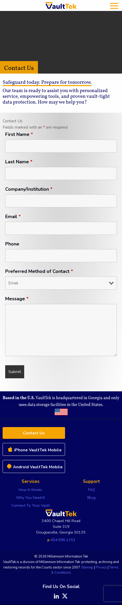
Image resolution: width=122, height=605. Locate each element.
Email (13, 216)
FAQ (91, 489)
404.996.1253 (62, 539)
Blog (91, 497)
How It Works (30, 489)
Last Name (19, 161)
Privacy (101, 567)
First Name (19, 134)
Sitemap (87, 567)
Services (31, 481)
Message (17, 298)
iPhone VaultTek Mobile (34, 450)
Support (91, 481)
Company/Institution (29, 189)
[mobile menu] (114, 5)
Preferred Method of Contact (39, 271)
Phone (12, 244)
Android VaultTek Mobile (34, 467)
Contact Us (34, 433)
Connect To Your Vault (30, 505)
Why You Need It (30, 497)
